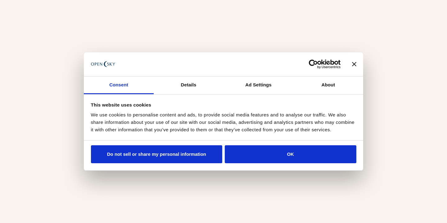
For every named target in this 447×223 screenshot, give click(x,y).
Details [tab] (188, 84)
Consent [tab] (118, 84)
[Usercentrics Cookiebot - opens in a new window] (313, 64)
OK (290, 154)
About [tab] (328, 84)
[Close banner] (354, 64)
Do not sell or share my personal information (156, 154)
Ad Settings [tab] (258, 84)
